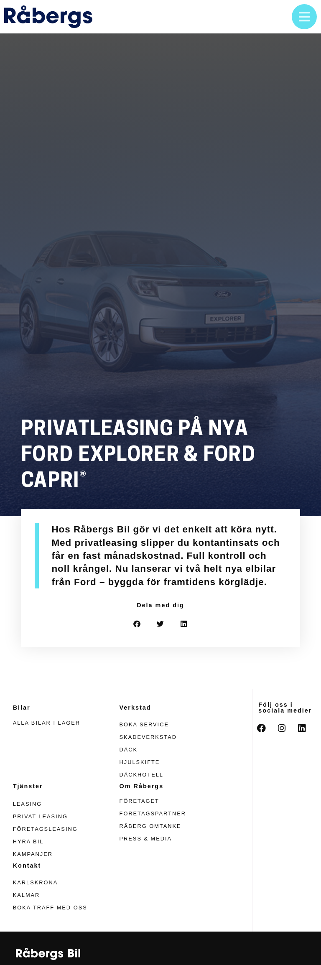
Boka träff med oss (50, 907)
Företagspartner (153, 813)
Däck (129, 749)
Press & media (146, 838)
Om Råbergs (142, 786)
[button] (137, 623)
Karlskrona (35, 882)
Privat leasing (40, 816)
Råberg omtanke (150, 826)
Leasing (27, 804)
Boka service (144, 724)
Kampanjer (33, 854)
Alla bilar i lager (46, 723)
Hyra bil (28, 841)
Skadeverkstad (148, 737)
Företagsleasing (45, 829)
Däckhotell (141, 774)
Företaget (139, 801)
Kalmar (26, 895)
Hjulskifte (140, 762)
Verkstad (135, 707)
